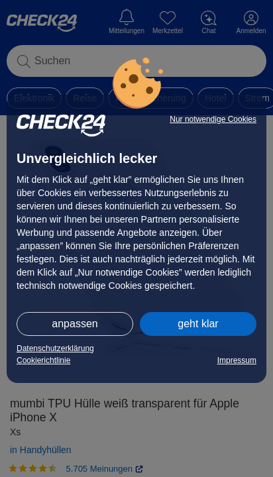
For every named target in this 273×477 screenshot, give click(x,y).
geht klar (198, 323)
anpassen (74, 323)
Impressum (236, 360)
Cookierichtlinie (43, 360)
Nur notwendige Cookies (213, 119)
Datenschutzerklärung (55, 348)
